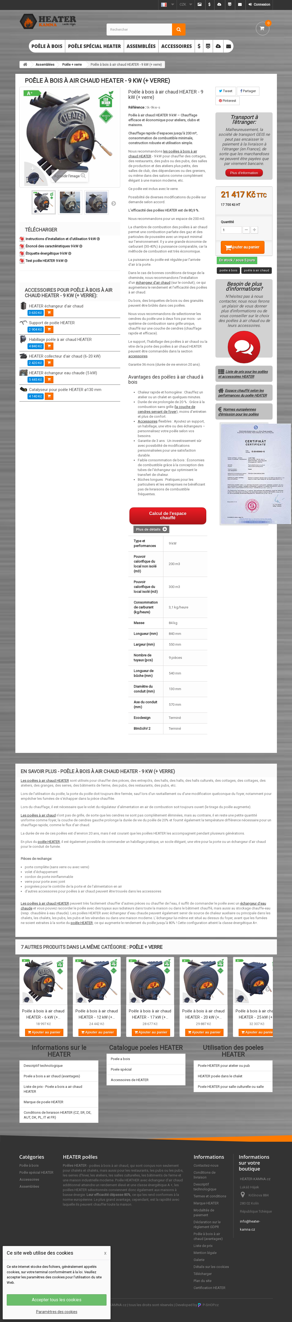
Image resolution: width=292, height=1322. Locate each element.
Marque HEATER (206, 1203)
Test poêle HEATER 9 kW (46, 261)
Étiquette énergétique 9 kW (48, 253)
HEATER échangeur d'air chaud (56, 306)
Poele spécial (121, 1069)
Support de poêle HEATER (52, 322)
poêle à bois (228, 277)
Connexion (261, 4)
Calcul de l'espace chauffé (167, 515)
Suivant (113, 203)
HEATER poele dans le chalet (220, 1076)
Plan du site (202, 1281)
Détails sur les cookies (211, 1267)
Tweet (225, 91)
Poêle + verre (72, 65)
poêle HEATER (49, 842)
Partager (248, 91)
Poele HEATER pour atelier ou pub (224, 1066)
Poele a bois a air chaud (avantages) (52, 1076)
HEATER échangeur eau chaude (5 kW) (63, 373)
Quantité (227, 222)
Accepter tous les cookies (56, 1299)
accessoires (137, 356)
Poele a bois (120, 1059)
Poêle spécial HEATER (94, 46)
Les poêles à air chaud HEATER (45, 780)
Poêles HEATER (75, 1166)
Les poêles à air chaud (38, 815)
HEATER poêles (80, 1157)
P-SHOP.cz (208, 1305)
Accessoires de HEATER (130, 1080)
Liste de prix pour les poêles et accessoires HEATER (243, 381)
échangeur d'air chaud (153, 283)
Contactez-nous (206, 1166)
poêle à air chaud (256, 277)
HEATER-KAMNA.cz (111, 1305)
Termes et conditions (210, 1196)
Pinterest (227, 101)
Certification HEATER (209, 1288)
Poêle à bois (47, 46)
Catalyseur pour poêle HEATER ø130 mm (65, 389)
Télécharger (203, 1274)
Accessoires (176, 46)
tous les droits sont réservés (151, 1305)
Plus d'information (244, 173)
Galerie (199, 1260)
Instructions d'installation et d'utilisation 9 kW (63, 239)
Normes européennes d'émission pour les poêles (238, 418)
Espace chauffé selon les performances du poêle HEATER (242, 400)
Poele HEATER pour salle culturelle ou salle (231, 1087)
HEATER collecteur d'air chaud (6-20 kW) (65, 356)
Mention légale (205, 1253)
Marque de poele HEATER (43, 1102)
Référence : (137, 107)
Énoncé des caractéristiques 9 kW (54, 246)
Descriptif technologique (43, 1066)
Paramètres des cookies (56, 1312)
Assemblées (141, 46)
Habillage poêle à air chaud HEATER (60, 339)
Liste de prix (203, 1246)
